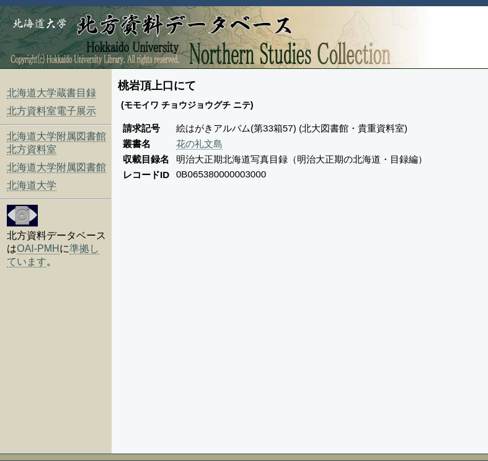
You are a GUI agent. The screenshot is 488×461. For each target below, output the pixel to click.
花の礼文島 (199, 143)
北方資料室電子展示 (51, 110)
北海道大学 (31, 185)
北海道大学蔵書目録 (51, 92)
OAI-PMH (38, 248)
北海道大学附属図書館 (56, 167)
